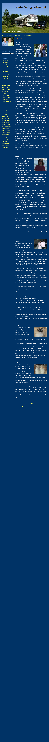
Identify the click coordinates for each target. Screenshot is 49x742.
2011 (4, 76)
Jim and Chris (5, 107)
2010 (4, 78)
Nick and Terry (5, 128)
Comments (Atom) (26, 406)
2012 (4, 74)
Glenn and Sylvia (6, 97)
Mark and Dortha (6, 120)
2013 (4, 60)
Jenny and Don (5, 103)
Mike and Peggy (6, 124)
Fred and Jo (5, 91)
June (6, 69)
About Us (17, 35)
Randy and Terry (6, 141)
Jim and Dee (5, 109)
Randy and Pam (6, 139)
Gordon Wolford (5, 99)
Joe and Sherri (5, 114)
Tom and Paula (5, 147)
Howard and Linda (6, 101)
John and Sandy (6, 116)
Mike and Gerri (5, 122)
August (6, 62)
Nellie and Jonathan (6, 126)
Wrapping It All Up (8, 64)
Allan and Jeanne (6, 85)
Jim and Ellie (5, 111)
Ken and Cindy (5, 118)
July (6, 67)
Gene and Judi (5, 95)
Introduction (10, 35)
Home (3, 35)
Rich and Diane (5, 143)
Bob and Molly (5, 87)
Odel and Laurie (6, 132)
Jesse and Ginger (6, 105)
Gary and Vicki (5, 93)
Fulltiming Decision (27, 35)
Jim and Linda (5, 112)
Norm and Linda (6, 130)
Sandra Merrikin (5, 145)
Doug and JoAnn (6, 89)
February (7, 71)
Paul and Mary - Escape (7, 137)
